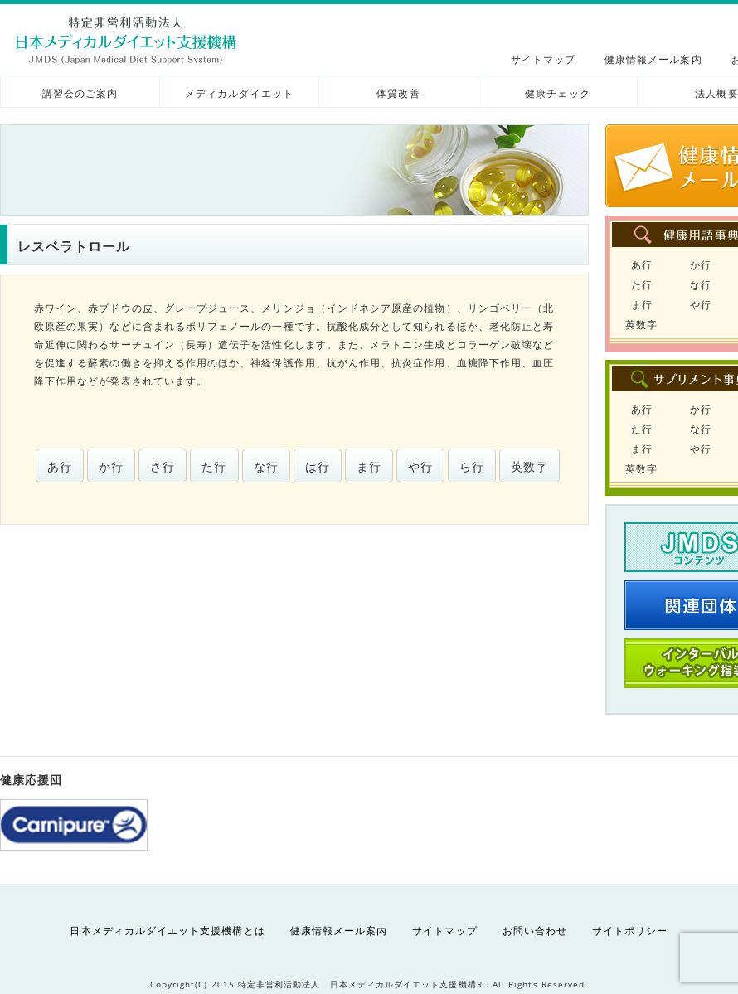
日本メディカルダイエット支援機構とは (167, 931)
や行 (420, 466)
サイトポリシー (630, 931)
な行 (266, 466)
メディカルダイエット (239, 93)
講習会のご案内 (80, 93)
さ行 (162, 466)
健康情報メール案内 (653, 59)
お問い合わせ (535, 931)
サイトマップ (543, 59)
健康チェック (557, 93)
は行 (317, 466)
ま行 (369, 466)
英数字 (529, 466)
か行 (111, 466)
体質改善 (398, 93)
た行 (213, 466)
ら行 (471, 466)
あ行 (59, 466)
